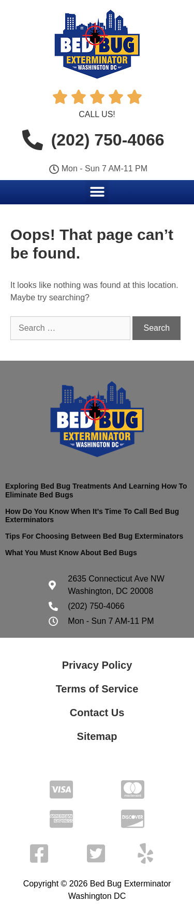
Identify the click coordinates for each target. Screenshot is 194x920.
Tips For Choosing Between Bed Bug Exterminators (94, 536)
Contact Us (97, 712)
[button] (97, 191)
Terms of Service (97, 689)
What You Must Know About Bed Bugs (71, 552)
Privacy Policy (97, 665)
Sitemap (97, 736)
